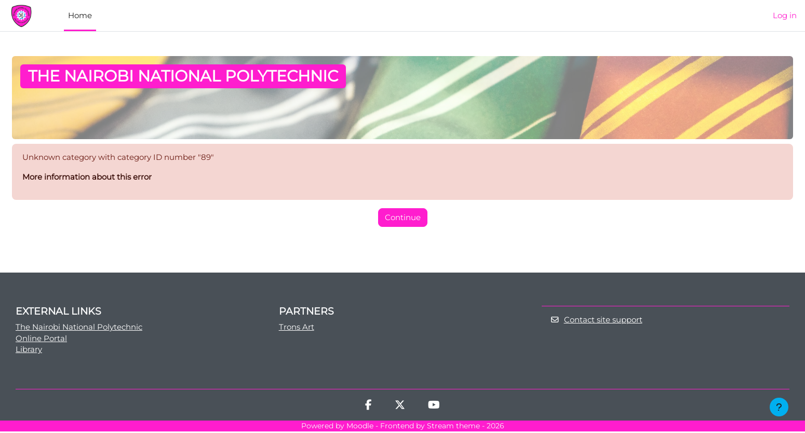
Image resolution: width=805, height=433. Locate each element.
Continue (403, 218)
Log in (785, 15)
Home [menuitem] (80, 15)
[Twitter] (399, 408)
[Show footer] (779, 407)
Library (29, 351)
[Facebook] (368, 408)
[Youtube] (434, 408)
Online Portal (41, 340)
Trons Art (296, 328)
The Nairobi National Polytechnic (79, 328)
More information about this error (87, 178)
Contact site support (596, 321)
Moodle (359, 428)
